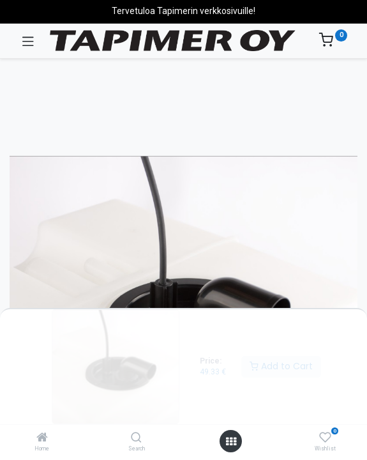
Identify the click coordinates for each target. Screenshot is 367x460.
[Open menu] (231, 441)
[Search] (136, 438)
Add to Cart (281, 366)
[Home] (42, 438)
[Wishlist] (325, 437)
